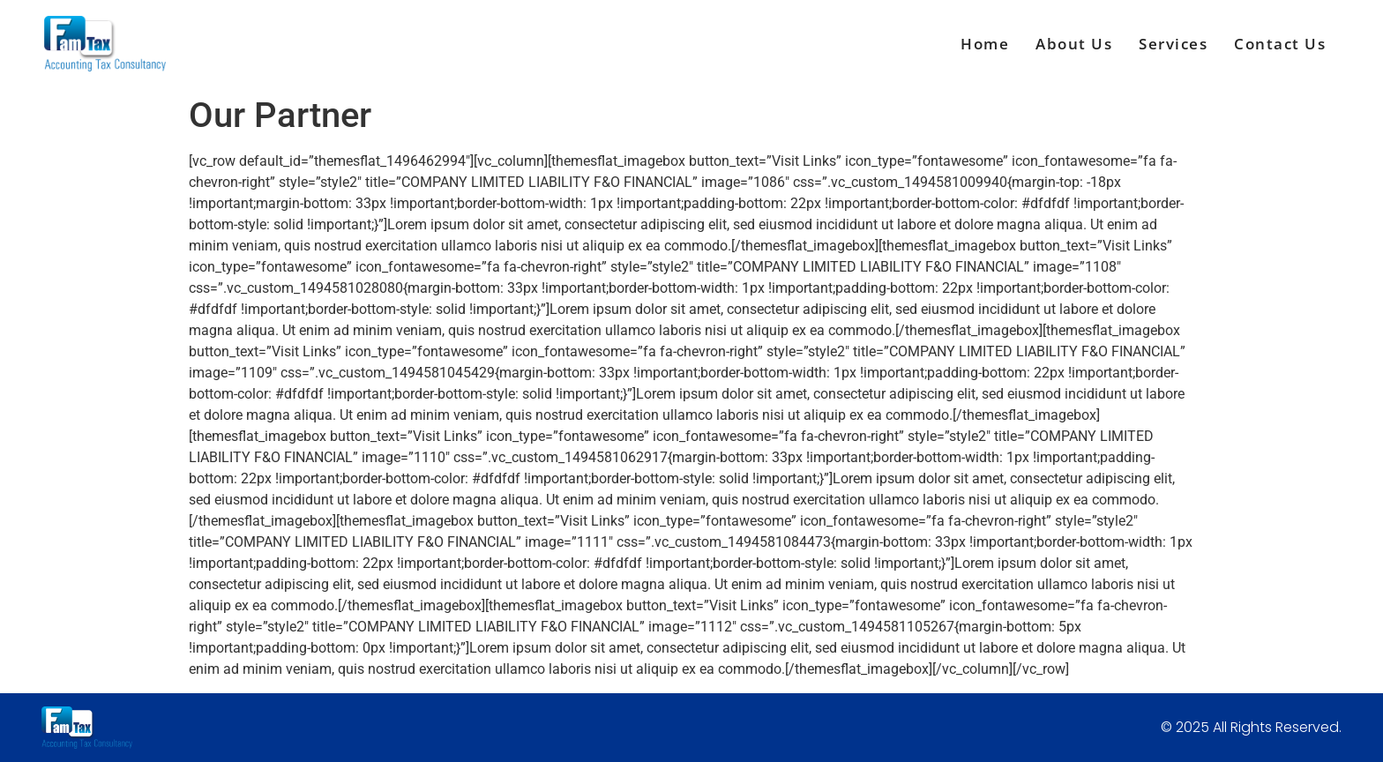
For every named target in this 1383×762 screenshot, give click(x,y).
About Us (1073, 44)
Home (985, 44)
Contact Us (1280, 44)
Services (1173, 44)
